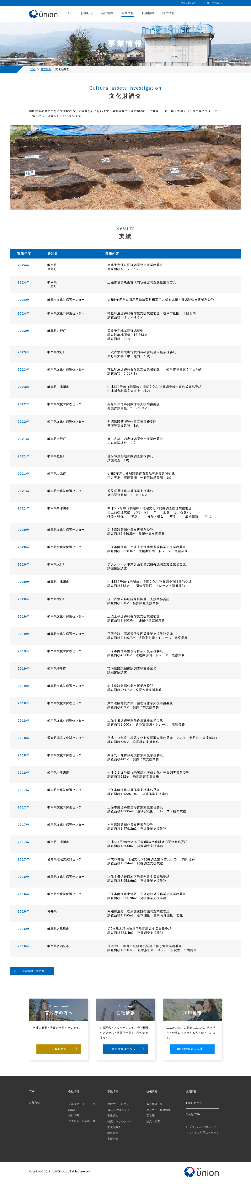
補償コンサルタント (119, 1121)
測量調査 (112, 1115)
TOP (69, 13)
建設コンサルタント (119, 1104)
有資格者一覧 (155, 1104)
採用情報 (168, 13)
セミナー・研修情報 (159, 1109)
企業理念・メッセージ (81, 1104)
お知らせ (87, 13)
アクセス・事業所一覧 (81, 1121)
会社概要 (73, 1115)
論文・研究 (153, 1121)
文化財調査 (114, 1127)
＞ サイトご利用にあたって (202, 1132)
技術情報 (148, 13)
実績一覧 (112, 1138)
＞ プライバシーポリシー (201, 1126)
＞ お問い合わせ (186, 3)
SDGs (71, 1109)
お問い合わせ (194, 1102)
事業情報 (127, 13)
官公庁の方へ (194, 1114)
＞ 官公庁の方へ (213, 3)
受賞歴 (151, 1115)
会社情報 (107, 13)
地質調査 (112, 1132)
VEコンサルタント (118, 1109)
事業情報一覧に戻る (35, 971)
